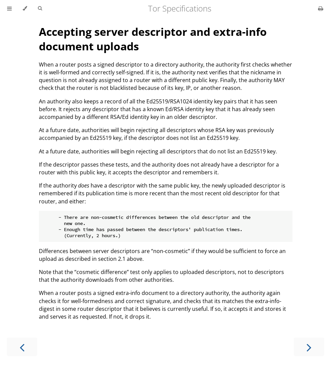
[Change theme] (24, 8)
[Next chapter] (309, 347)
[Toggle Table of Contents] (9, 8)
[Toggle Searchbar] (39, 8)
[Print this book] (320, 8)
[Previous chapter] (22, 347)
